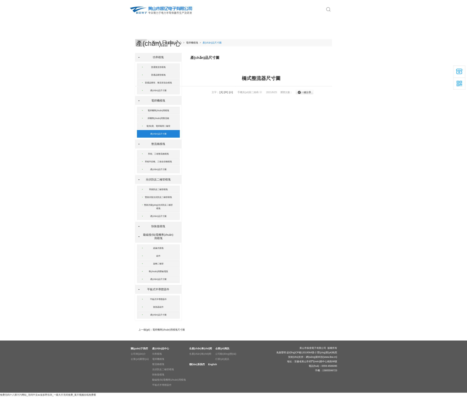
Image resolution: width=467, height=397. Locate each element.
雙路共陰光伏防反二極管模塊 (158, 197)
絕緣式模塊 (158, 248)
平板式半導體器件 (156, 289)
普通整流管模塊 (158, 67)
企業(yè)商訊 (255, 17)
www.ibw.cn (330, 357)
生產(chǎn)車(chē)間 (229, 17)
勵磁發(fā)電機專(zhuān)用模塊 (156, 236)
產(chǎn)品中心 (197, 17)
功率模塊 (157, 57)
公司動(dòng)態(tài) (225, 353)
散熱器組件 (158, 307)
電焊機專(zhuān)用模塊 (158, 110)
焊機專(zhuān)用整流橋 (158, 118)
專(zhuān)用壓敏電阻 (158, 271)
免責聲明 (281, 352)
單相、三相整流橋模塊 (158, 154)
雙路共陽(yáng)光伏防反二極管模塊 (158, 207)
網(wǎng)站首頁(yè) (140, 17)
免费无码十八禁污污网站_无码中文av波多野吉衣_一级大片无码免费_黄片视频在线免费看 (48, 394)
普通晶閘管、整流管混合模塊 (158, 83)
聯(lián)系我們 (285, 17)
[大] (221, 92)
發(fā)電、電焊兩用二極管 (158, 126)
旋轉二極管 (158, 263)
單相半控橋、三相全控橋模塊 (158, 161)
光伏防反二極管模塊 (157, 179)
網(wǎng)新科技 (314, 357)
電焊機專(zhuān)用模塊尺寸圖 (169, 329)
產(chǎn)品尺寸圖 (212, 42)
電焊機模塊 (192, 42)
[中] (226, 92)
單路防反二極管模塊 (158, 189)
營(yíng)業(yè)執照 (327, 352)
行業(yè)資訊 (222, 359)
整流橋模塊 (156, 143)
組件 (158, 256)
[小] (231, 92)
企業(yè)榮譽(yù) (140, 359)
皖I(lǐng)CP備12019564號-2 (301, 352)
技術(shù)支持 (295, 357)
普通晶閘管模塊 (158, 75)
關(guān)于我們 (167, 17)
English (311, 17)
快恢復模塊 (156, 226)
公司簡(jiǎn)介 (138, 353)
